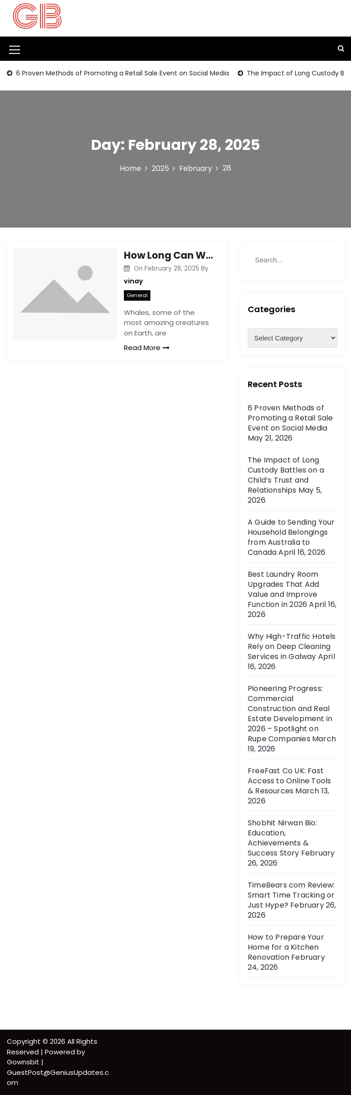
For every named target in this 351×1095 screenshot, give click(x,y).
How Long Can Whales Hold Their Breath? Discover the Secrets (168, 255)
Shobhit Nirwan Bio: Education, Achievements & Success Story (282, 838)
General (137, 295)
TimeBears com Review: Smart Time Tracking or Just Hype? (291, 895)
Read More (147, 347)
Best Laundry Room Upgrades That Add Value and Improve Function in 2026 (283, 589)
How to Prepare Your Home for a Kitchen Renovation (286, 947)
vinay (133, 281)
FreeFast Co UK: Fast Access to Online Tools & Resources (289, 780)
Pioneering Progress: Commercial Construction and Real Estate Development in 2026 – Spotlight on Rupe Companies (290, 713)
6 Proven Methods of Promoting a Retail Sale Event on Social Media (121, 73)
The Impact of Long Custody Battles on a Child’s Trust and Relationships (286, 475)
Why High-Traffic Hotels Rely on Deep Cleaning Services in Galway (292, 646)
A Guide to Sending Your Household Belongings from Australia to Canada (291, 537)
